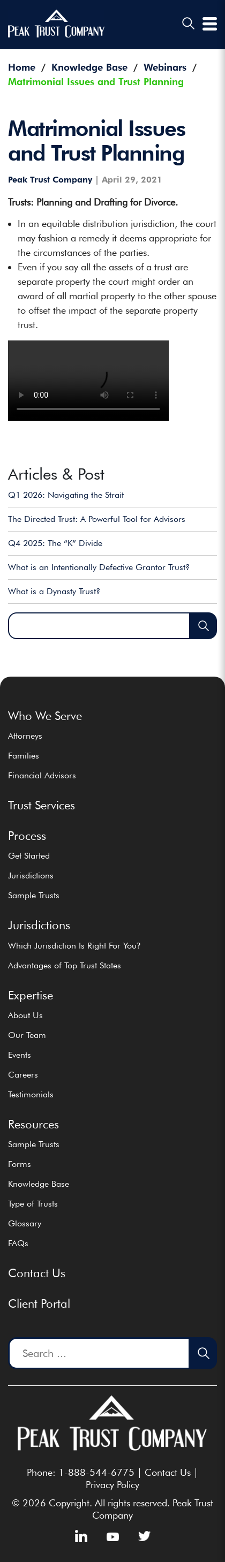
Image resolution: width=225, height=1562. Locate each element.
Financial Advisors (42, 775)
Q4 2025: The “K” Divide (55, 543)
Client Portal (39, 1303)
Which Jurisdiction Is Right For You (74, 946)
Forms (19, 1164)
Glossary (24, 1223)
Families (23, 755)
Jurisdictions (31, 875)
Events (19, 1055)
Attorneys (25, 736)
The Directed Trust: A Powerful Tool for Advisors (96, 519)
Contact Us (36, 1273)
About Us (25, 1015)
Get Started (29, 856)
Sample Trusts (33, 895)
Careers (23, 1075)
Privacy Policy (112, 1484)
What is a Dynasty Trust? (54, 591)
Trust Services (41, 805)
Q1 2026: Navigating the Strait (66, 495)
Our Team (27, 1035)
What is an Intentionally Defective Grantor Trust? (99, 567)
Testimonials (31, 1094)
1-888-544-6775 (96, 1472)
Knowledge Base (38, 1184)
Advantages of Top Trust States (64, 965)
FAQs (18, 1243)
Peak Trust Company (50, 180)
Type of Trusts (33, 1204)
